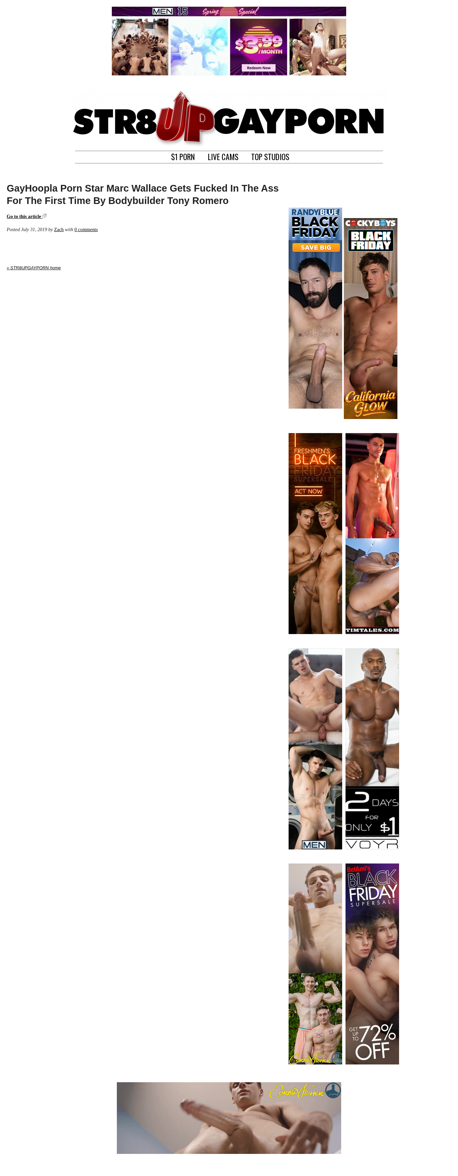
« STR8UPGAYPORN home (34, 267)
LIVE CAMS (223, 156)
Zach (59, 229)
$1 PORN (183, 156)
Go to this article (27, 216)
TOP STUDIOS (270, 156)
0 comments (86, 229)
